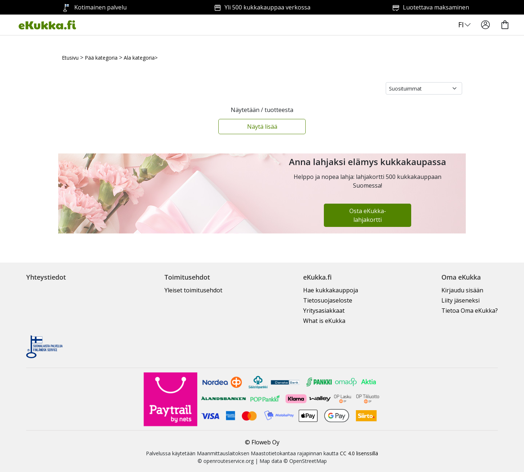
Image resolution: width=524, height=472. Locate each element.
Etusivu (70, 57)
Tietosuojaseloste (327, 300)
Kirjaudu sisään (462, 290)
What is (324, 321)
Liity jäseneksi (460, 300)
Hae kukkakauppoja (330, 290)
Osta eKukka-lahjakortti (367, 215)
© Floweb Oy (262, 442)
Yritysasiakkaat (324, 311)
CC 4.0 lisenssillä (359, 453)
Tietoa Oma (469, 311)
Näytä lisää (262, 127)
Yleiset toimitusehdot (193, 290)
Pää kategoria (101, 57)
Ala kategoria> (141, 57)
